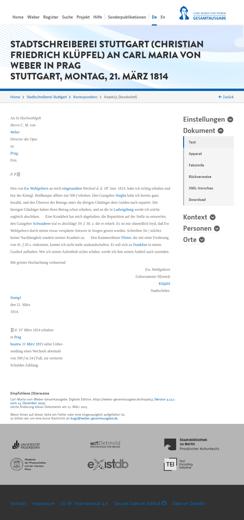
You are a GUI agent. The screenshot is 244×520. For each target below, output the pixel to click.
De (154, 16)
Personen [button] (197, 227)
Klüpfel (164, 284)
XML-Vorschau (201, 188)
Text (192, 142)
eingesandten (72, 188)
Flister (126, 238)
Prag (14, 153)
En (163, 16)
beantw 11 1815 (26, 344)
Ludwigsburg (124, 209)
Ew (36, 188)
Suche (67, 16)
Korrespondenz (85, 96)
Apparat (195, 153)
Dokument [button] (199, 130)
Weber (33, 16)
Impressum (43, 503)
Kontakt (18, 503)
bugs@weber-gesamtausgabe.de (94, 418)
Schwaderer (42, 224)
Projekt (83, 16)
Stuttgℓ (15, 298)
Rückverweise (200, 176)
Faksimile (196, 165)
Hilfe (97, 16)
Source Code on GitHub (140, 503)
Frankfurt (140, 245)
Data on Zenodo (189, 503)
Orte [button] (190, 239)
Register (50, 16)
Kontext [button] (195, 216)
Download (197, 199)
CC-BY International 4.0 (84, 503)
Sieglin (120, 195)
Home (18, 16)
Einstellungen (204, 118)
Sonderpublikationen (127, 16)
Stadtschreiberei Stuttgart (47, 96)
